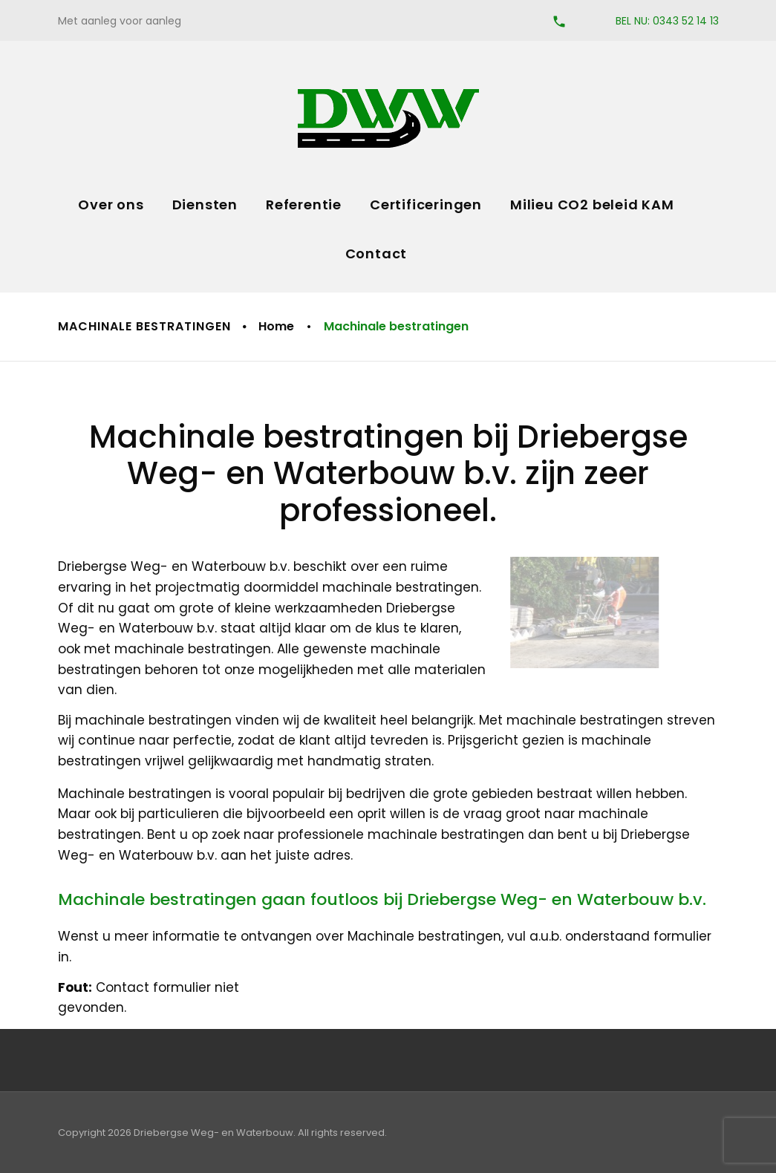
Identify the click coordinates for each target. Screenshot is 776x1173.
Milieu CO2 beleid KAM (592, 204)
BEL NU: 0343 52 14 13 (667, 20)
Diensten (205, 204)
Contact (376, 253)
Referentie (304, 204)
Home (276, 326)
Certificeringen (426, 204)
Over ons (110, 204)
